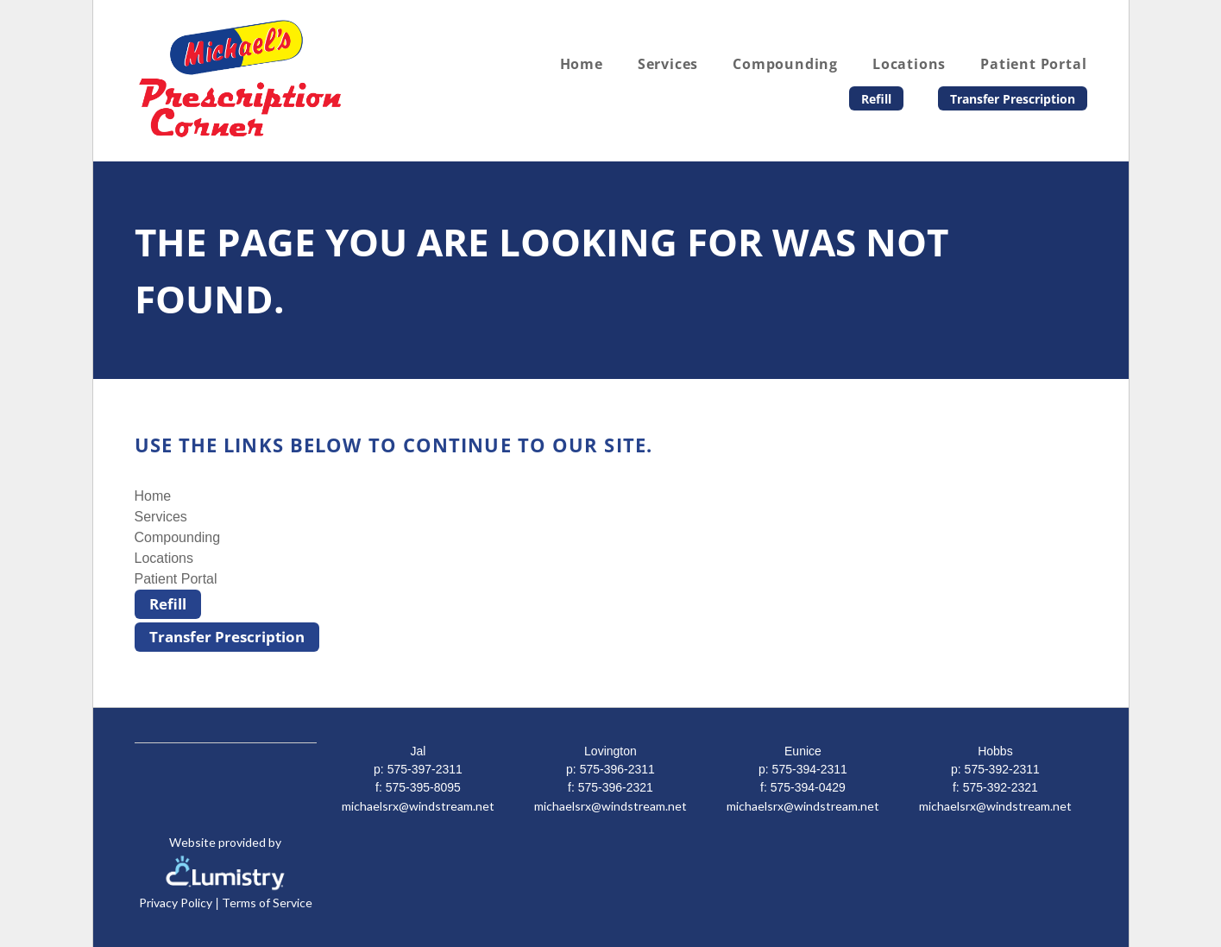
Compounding (785, 64)
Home (581, 64)
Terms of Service (267, 902)
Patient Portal (1033, 64)
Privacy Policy (175, 902)
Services (668, 64)
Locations (909, 64)
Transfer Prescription (1012, 99)
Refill (876, 99)
